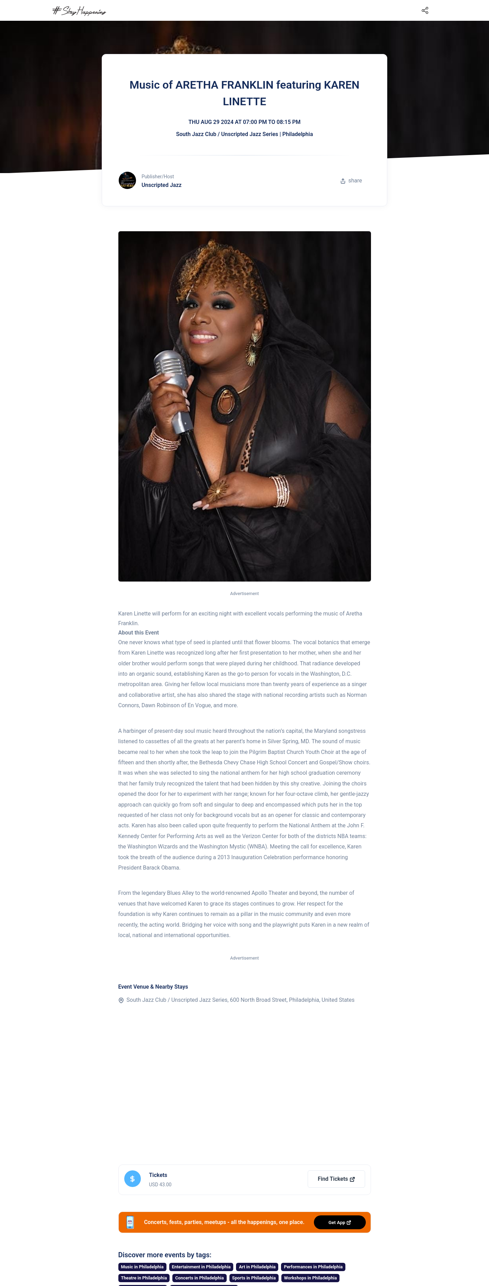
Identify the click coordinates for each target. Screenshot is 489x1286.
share (351, 180)
